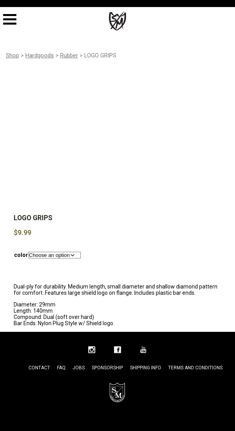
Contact (39, 367)
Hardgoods (39, 55)
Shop (12, 55)
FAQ (61, 367)
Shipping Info (145, 367)
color (21, 255)
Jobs (79, 367)
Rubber (69, 55)
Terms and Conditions (195, 367)
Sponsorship (107, 367)
